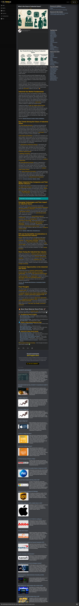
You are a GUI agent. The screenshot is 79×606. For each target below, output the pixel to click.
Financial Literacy (53, 71)
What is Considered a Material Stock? (27, 316)
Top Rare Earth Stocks (24, 338)
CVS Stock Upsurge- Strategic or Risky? (26, 458)
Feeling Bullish (52, 31)
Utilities (51, 44)
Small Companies (53, 36)
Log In (68, 2)
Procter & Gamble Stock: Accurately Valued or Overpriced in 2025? (32, 468)
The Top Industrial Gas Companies (33, 198)
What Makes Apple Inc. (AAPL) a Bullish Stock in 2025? (30, 503)
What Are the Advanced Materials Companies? (29, 339)
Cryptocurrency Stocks (54, 77)
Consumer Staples (53, 46)
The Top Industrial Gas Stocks (26, 332)
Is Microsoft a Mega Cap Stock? (25, 446)
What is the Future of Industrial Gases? (27, 337)
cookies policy (31, 604)
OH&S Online (29, 230)
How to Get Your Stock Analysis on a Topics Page (58, 9)
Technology (52, 40)
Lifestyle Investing (53, 68)
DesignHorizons (36, 230)
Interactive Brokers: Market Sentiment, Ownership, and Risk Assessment (31, 575)
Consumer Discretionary (54, 47)
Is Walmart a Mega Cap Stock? (25, 433)
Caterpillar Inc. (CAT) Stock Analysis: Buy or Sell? (28, 596)
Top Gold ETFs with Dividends (24, 370)
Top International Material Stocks (26, 323)
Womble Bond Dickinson (30, 282)
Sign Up (74, 2)
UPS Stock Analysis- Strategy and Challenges (28, 491)
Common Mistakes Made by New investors (57, 14)
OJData (38, 178)
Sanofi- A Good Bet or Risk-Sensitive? (26, 553)
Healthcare (52, 41)
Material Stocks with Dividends (26, 329)
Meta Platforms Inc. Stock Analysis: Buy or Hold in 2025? (30, 585)
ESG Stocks (52, 74)
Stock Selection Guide (54, 69)
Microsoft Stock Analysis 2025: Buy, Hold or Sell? (29, 479)
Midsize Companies (53, 35)
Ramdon (34, 178)
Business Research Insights (29, 118)
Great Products (52, 72)
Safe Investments (53, 75)
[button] (8, 5)
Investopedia (39, 282)
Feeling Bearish (52, 32)
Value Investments (53, 70)
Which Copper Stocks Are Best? (26, 327)
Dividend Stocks (53, 33)
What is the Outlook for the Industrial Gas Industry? (30, 336)
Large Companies (53, 34)
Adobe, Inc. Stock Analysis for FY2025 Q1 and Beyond (30, 519)
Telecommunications (53, 42)
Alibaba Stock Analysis (23, 530)
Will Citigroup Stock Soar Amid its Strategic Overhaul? (30, 563)
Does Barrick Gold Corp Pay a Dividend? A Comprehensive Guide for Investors (33, 385)
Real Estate (52, 48)
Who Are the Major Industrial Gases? (27, 333)
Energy (51, 43)
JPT (24, 282)
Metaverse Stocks (53, 76)
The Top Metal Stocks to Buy (25, 328)
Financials (52, 39)
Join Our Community (32, 364)
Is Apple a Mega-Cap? (23, 420)
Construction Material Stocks (25, 319)
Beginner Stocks (53, 73)
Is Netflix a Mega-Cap (22, 397)
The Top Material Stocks (24, 315)
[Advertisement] (33, 40)
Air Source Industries (27, 178)
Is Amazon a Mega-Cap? (23, 409)
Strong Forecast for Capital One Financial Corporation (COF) (31, 542)
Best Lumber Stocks (24, 320)
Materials (51, 45)
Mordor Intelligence (39, 118)
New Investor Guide (53, 80)
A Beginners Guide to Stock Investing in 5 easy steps (59, 13)
